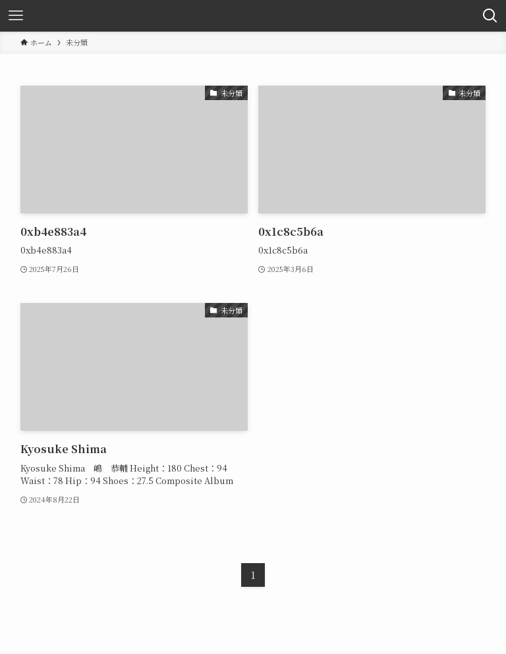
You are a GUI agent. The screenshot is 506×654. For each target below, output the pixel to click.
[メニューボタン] (16, 16)
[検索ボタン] (490, 16)
